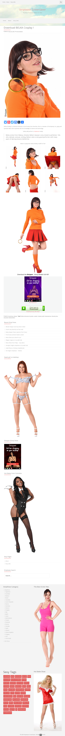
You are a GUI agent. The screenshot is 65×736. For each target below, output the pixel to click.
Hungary (7, 610)
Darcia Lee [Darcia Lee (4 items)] (18, 686)
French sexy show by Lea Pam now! (14, 330)
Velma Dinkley (11, 318)
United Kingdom (9, 632)
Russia (7, 624)
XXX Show (7, 641)
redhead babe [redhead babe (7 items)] (8, 699)
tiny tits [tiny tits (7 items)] (12, 709)
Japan (6, 614)
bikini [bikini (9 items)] (29, 676)
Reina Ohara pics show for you (13, 338)
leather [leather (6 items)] (17, 693)
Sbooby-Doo (55, 316)
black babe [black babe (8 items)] (7, 680)
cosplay (35, 316)
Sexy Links (12, 2)
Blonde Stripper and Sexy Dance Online (15, 327)
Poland (7, 620)
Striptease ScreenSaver (32, 10)
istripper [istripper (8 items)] (27, 690)
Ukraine (15, 316)
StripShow (10, 316)
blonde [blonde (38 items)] (24, 680)
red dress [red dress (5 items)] (27, 696)
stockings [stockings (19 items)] (11, 706)
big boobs (26, 316)
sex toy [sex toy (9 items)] (6, 703)
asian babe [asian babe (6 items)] (7, 676)
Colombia (7, 600)
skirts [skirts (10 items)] (11, 703)
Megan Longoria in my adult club (14, 340)
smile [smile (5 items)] (5, 706)
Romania (7, 622)
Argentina (7, 592)
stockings (6, 318)
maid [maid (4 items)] (14, 696)
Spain (6, 628)
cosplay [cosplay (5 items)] (26, 683)
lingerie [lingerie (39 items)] (23, 693)
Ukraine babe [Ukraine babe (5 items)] (21, 709)
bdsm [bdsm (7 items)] (12, 676)
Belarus (7, 596)
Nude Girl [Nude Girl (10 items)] (20, 696)
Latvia (6, 616)
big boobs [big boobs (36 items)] (18, 676)
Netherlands (8, 618)
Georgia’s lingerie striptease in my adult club (17, 345)
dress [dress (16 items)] (28, 686)
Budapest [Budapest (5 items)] (13, 683)
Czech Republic (9, 602)
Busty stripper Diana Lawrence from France (16, 332)
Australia (7, 594)
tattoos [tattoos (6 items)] (6, 709)
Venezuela (8, 638)
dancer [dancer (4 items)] (12, 686)
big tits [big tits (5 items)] (24, 676)
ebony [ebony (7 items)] (5, 690)
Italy (6, 612)
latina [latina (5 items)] (12, 693)
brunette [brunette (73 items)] (6, 683)
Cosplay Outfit (41, 316)
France (7, 604)
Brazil (6, 598)
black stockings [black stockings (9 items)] (16, 680)
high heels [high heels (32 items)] (11, 690)
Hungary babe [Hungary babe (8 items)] (20, 690)
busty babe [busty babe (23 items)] (20, 683)
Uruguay (7, 634)
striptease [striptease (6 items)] (25, 706)
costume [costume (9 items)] (6, 686)
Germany (7, 606)
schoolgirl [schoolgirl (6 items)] (24, 699)
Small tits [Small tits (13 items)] (26, 703)
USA (6, 636)
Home (4, 2)
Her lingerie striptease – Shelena (14, 351)
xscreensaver (20, 31)
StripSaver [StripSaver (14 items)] (18, 706)
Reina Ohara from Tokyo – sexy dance (15, 343)
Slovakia (7, 626)
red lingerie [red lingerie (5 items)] (16, 699)
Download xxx (48, 316)
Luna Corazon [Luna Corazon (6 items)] (8, 696)
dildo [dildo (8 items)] (24, 686)
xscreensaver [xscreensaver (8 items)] (8, 713)
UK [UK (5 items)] (16, 709)
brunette (31, 316)
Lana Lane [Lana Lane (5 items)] (6, 693)
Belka (22, 316)
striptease (36, 131)
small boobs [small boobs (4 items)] (18, 703)
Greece (7, 608)
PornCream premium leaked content (15, 335)
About (7, 2)
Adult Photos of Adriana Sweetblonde (15, 348)
